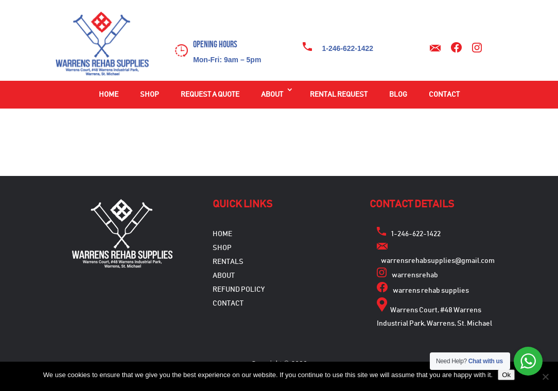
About (272, 94)
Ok (506, 375)
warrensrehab (415, 275)
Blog (398, 94)
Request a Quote (210, 94)
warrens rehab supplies (431, 290)
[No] (545, 376)
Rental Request (339, 94)
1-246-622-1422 (348, 48)
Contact (444, 94)
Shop (149, 94)
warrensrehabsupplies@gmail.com (438, 260)
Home (108, 94)
